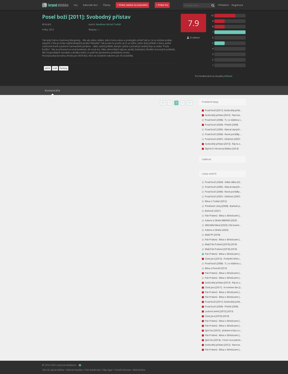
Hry (76, 5)
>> (189, 102)
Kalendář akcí (90, 5)
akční (47, 68)
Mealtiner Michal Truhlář (108, 24)
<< (163, 102)
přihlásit (227, 76)
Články (106, 5)
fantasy (63, 68)
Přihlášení (223, 5)
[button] (55, 5)
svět (55, 68)
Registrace (237, 5)
